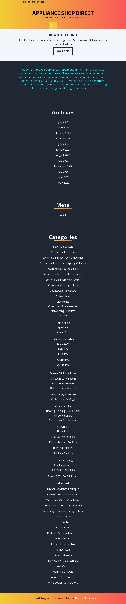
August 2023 (63, 155)
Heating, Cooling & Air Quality (63, 411)
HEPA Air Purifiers (63, 447)
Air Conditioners (63, 415)
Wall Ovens (63, 566)
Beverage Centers (63, 246)
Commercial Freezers (63, 252)
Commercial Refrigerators (63, 285)
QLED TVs (63, 365)
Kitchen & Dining (63, 460)
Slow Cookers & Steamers (63, 560)
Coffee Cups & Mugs (63, 399)
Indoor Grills (63, 483)
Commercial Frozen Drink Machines (63, 257)
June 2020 (63, 177)
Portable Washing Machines (63, 533)
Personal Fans (63, 516)
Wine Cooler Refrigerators (63, 582)
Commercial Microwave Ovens (63, 279)
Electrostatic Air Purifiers (63, 442)
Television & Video (63, 339)
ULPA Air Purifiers (63, 453)
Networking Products (63, 311)
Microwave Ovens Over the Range (63, 505)
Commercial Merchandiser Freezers (63, 274)
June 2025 (63, 127)
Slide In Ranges (63, 555)
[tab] (53, 25)
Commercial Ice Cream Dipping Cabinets (63, 263)
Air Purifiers (63, 426)
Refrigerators (63, 549)
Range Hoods (63, 538)
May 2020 (63, 182)
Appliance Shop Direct (63, 13)
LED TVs (63, 354)
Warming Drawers (63, 571)
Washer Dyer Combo (63, 577)
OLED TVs (63, 359)
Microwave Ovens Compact (63, 494)
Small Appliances (63, 465)
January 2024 (63, 149)
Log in (63, 214)
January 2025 (63, 133)
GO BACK (65, 52)
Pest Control (63, 522)
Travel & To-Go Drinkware (63, 476)
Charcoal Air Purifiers (63, 436)
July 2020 (63, 171)
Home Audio (63, 322)
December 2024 (63, 138)
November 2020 (63, 166)
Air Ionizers (63, 431)
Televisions (63, 344)
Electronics (63, 301)
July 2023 (63, 160)
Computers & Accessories (63, 306)
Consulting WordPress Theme (52, 598)
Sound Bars (63, 332)
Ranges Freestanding (63, 544)
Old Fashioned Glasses (63, 388)
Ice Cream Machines (63, 469)
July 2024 (63, 144)
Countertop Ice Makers (63, 290)
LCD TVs (63, 348)
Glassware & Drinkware (63, 378)
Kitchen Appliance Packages (63, 489)
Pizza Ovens (63, 527)
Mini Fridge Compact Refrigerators (63, 511)
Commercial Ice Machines (63, 268)
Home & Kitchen (63, 406)
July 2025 (63, 122)
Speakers (63, 327)
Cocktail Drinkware (63, 383)
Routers (63, 315)
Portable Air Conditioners (63, 420)
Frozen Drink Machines (63, 373)
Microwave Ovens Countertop (63, 500)
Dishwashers (63, 296)
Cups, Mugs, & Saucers (63, 394)
